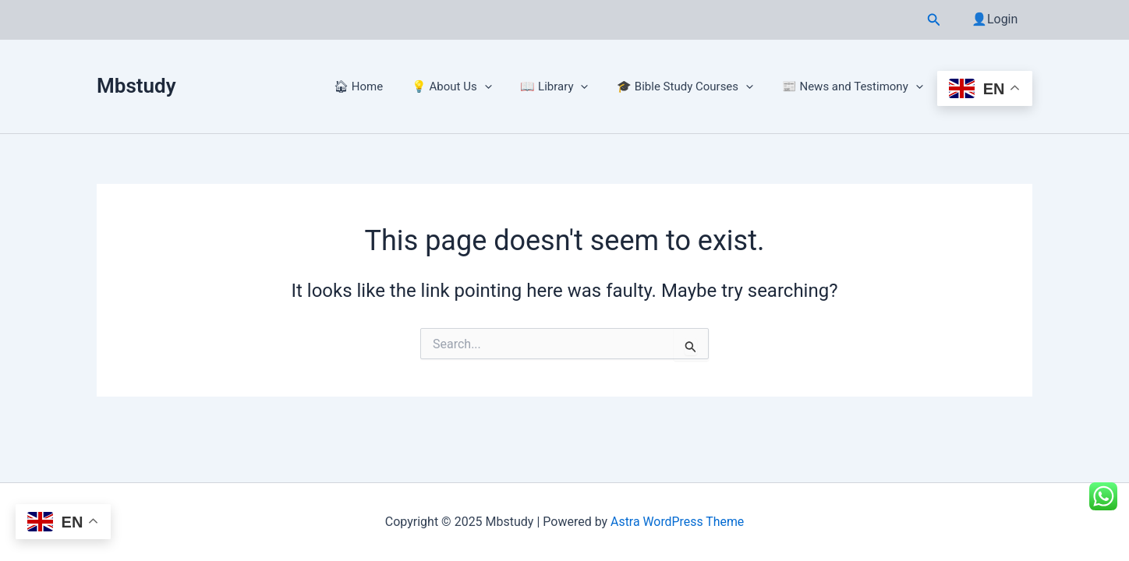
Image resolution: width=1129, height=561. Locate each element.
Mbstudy (136, 85)
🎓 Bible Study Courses (693, 86)
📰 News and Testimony (854, 86)
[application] (502, 86)
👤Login (997, 19)
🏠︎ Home (381, 86)
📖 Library (567, 86)
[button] (938, 20)
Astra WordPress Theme (677, 521)
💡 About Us (470, 86)
